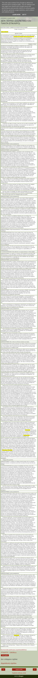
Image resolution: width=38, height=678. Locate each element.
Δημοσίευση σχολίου (8, 663)
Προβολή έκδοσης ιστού (19, 673)
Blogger (21, 676)
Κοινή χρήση (5, 655)
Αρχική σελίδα (19, 669)
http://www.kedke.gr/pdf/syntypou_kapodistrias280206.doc (14, 649)
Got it (24, 14)
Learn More (16, 14)
